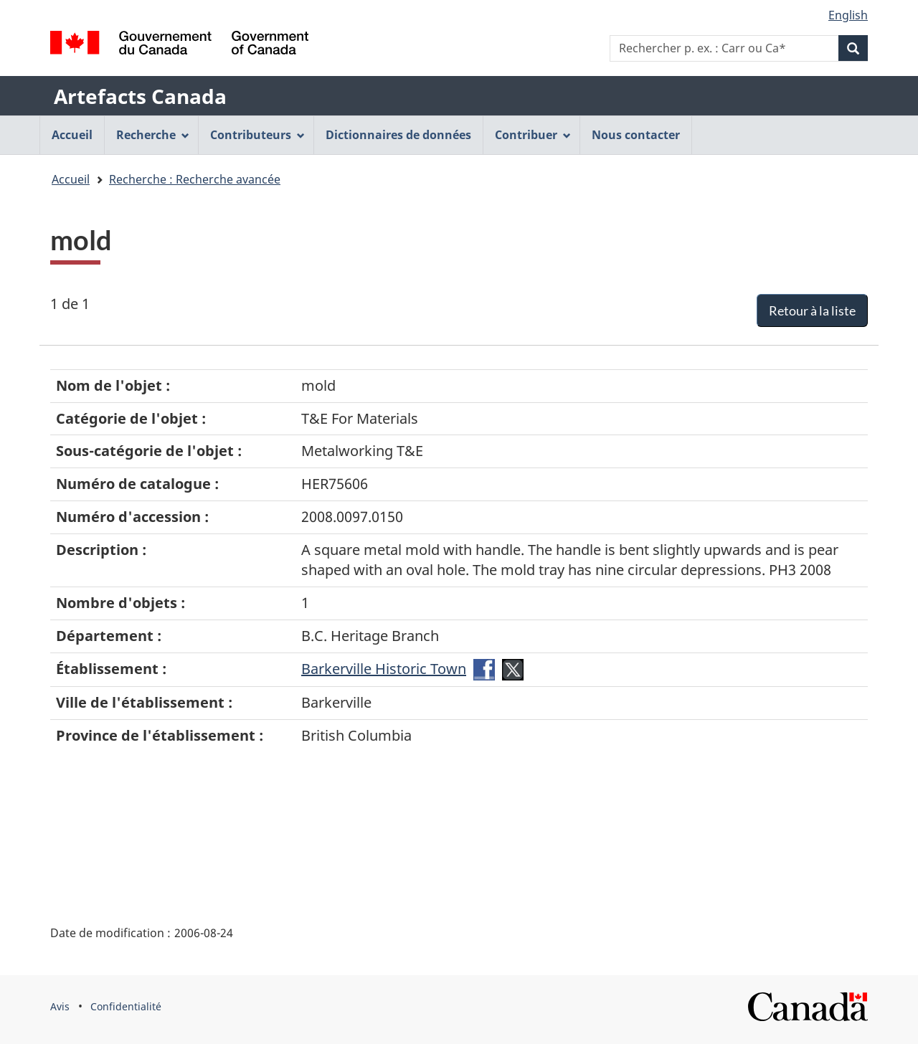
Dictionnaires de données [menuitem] (398, 135)
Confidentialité (125, 1006)
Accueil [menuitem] (72, 135)
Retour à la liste (812, 310)
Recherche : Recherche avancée (194, 179)
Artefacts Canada (140, 96)
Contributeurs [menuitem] (257, 135)
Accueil (71, 179)
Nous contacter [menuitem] (636, 135)
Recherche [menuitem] (152, 135)
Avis (60, 1006)
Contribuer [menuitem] (533, 135)
